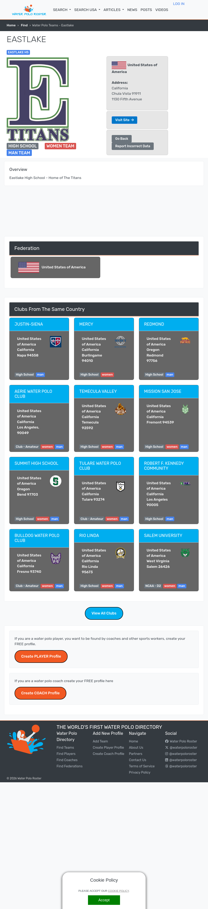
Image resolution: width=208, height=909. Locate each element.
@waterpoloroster (181, 748)
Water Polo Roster (181, 741)
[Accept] (104, 900)
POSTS (146, 10)
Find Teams (65, 748)
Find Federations (70, 766)
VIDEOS (161, 10)
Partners (135, 754)
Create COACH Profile (40, 693)
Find (24, 25)
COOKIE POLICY (118, 890)
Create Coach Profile (108, 754)
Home (11, 25)
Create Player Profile (108, 748)
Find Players (66, 754)
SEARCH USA (86, 10)
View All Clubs (104, 613)
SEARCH (60, 10)
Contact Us (137, 760)
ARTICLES (112, 10)
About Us (136, 748)
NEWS (132, 10)
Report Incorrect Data (132, 146)
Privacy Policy (139, 772)
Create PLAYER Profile (41, 656)
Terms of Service (142, 766)
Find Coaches (67, 760)
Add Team (100, 741)
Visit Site (124, 120)
